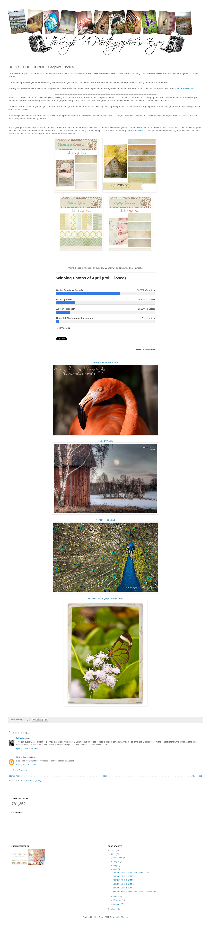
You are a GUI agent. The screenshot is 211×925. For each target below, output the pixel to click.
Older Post (197, 776)
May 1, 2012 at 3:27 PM (26, 764)
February (117, 900)
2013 (113, 850)
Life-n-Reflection (186, 88)
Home (106, 776)
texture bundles (58, 133)
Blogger (124, 917)
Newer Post (14, 776)
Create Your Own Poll (145, 349)
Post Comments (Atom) (30, 780)
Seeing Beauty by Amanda (105, 362)
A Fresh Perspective (105, 520)
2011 (113, 909)
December (118, 858)
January (117, 904)
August (116, 861)
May (115, 865)
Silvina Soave (22, 757)
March (116, 896)
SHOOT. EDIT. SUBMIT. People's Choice (131, 872)
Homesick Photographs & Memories (105, 598)
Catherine (20, 738)
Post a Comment (20, 770)
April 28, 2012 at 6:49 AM (27, 748)
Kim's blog (95, 82)
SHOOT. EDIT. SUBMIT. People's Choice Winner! (134, 891)
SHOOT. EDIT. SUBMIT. (123, 876)
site (174, 127)
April (115, 869)
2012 (113, 854)
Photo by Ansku (105, 441)
